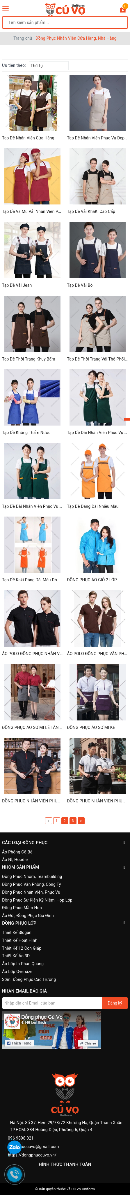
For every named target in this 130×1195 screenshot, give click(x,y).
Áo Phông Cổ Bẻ (17, 852)
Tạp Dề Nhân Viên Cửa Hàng (28, 138)
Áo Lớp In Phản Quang (23, 963)
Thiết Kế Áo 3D (16, 955)
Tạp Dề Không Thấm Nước (26, 432)
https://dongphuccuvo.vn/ (32, 1155)
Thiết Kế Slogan (16, 932)
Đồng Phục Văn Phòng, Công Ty (31, 884)
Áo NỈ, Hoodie (15, 859)
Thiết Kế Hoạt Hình (19, 940)
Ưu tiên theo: (14, 65)
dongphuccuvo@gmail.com (33, 1146)
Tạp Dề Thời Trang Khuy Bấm (28, 359)
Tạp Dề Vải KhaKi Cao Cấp (91, 211)
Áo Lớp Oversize (17, 971)
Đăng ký (115, 1003)
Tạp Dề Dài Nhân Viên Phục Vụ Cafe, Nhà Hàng (45, 506)
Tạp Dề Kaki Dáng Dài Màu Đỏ (29, 580)
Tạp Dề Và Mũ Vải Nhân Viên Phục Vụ (36, 211)
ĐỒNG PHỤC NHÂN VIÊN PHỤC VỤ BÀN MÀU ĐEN (48, 801)
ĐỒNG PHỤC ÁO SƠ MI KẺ (91, 727)
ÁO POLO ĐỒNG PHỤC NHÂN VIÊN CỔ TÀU (41, 653)
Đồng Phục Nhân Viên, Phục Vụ (31, 892)
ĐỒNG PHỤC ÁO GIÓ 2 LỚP (92, 580)
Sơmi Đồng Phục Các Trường (29, 979)
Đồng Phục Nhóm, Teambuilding (32, 876)
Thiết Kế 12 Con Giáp (21, 948)
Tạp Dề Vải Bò (80, 285)
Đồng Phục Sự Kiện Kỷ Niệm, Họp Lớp (37, 900)
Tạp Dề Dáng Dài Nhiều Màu (93, 506)
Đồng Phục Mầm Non (22, 907)
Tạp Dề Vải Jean (17, 285)
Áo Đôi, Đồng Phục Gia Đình (28, 915)
